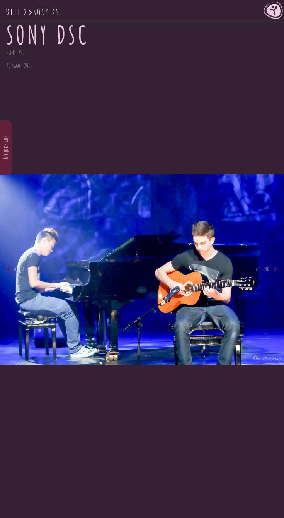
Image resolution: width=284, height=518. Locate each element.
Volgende (266, 269)
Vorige (15, 269)
